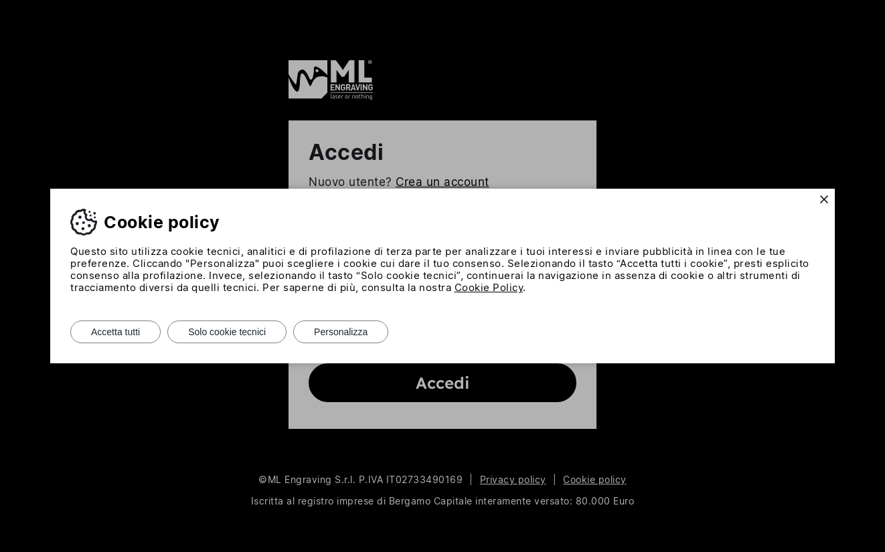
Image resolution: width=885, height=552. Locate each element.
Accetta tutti (115, 332)
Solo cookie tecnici (227, 332)
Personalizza (341, 332)
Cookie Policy (489, 287)
